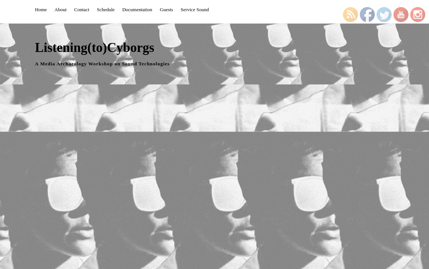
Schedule (106, 9)
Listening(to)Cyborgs (94, 47)
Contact (81, 9)
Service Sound (195, 9)
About (61, 9)
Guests (166, 9)
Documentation (137, 9)
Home (41, 9)
